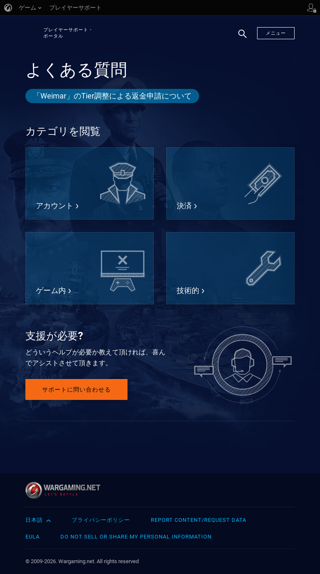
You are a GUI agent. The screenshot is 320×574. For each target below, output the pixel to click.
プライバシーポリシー (101, 520)
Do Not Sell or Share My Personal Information (136, 537)
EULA (32, 537)
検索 (239, 38)
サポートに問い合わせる (76, 389)
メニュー (276, 33)
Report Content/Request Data (198, 520)
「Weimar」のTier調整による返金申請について (112, 95)
